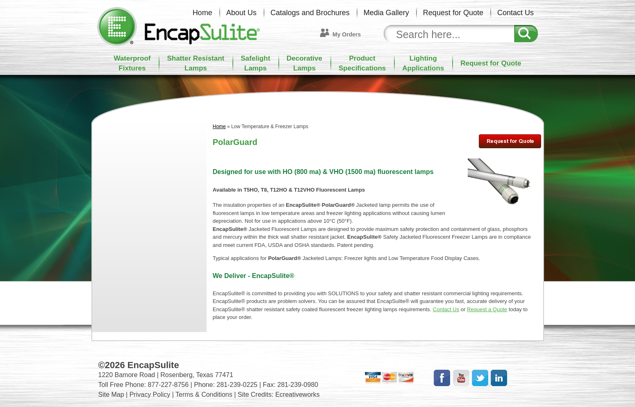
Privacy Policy (150, 394)
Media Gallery (386, 13)
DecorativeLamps (304, 63)
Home (202, 13)
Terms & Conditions (203, 394)
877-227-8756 (168, 384)
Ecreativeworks (297, 394)
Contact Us (515, 13)
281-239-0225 (236, 384)
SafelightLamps (255, 63)
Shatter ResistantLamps (195, 63)
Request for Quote (453, 13)
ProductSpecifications (362, 63)
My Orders (346, 34)
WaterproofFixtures (132, 63)
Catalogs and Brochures (310, 13)
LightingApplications (423, 63)
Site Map (111, 394)
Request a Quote (487, 309)
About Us (241, 13)
